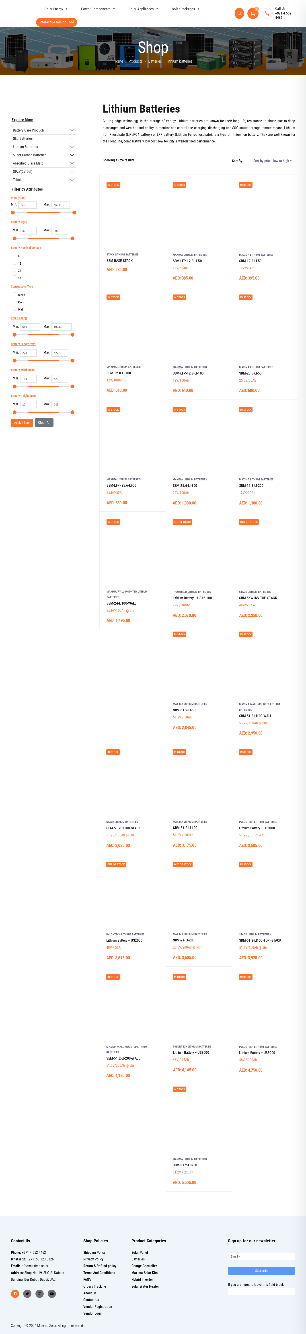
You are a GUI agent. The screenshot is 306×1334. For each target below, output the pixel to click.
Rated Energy (19, 318)
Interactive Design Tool (56, 22)
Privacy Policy (93, 1259)
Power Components (94, 9)
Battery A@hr (19, 222)
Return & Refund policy (99, 1266)
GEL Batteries (23, 138)
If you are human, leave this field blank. (256, 1285)
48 (19, 278)
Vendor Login (93, 1313)
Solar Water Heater (145, 1286)
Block (21, 295)
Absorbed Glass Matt (28, 163)
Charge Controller (144, 1266)
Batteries (138, 1259)
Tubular (18, 180)
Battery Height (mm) (23, 395)
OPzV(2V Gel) (22, 171)
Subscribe (261, 1271)
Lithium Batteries (25, 147)
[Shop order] (272, 161)
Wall (20, 309)
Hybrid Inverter (142, 1279)
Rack (21, 302)
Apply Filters (21, 422)
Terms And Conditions (99, 1273)
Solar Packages (181, 9)
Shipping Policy (94, 1252)
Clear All (44, 422)
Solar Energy (52, 9)
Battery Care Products (29, 130)
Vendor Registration (97, 1307)
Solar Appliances (139, 9)
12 (19, 263)
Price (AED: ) (19, 198)
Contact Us (91, 1300)
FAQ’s (87, 1279)
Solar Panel (139, 1252)
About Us (89, 1293)
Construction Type (22, 286)
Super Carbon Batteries (29, 155)
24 (19, 270)
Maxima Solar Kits (144, 1273)
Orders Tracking (94, 1286)
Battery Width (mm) (23, 370)
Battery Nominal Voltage (26, 247)
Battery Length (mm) (23, 344)
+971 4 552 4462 (283, 15)
